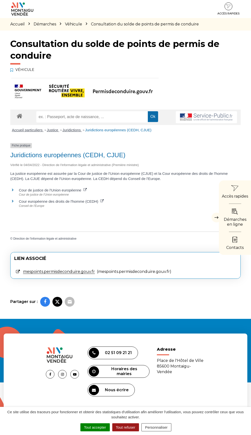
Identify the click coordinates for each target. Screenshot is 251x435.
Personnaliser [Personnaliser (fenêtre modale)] (156, 427)
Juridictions (72, 130)
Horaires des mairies (113, 371)
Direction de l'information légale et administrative (44, 238)
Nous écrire (109, 390)
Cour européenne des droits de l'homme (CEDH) (61, 201)
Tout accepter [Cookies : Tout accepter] (95, 427)
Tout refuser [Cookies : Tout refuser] (125, 427)
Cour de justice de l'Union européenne (53, 190)
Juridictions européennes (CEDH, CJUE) (118, 130)
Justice (53, 130)
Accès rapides (228, 8)
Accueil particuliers (28, 130)
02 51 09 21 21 (110, 353)
